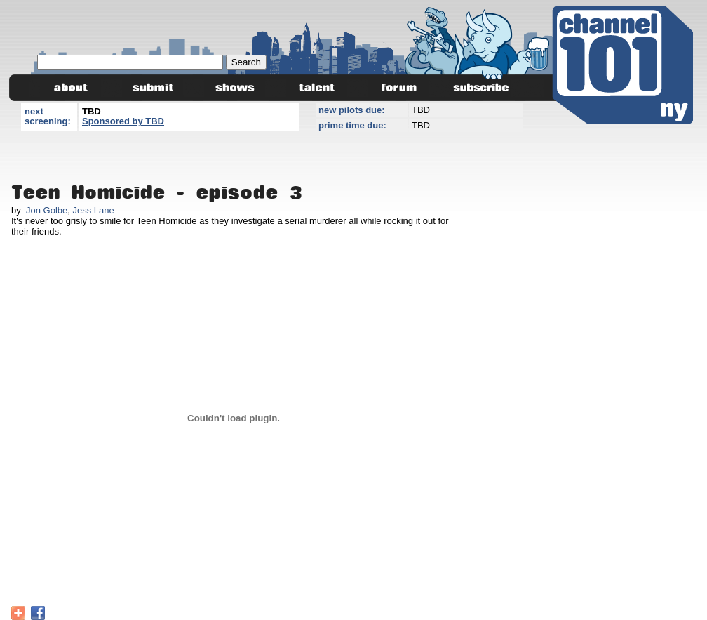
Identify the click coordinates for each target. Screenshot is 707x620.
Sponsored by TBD (123, 121)
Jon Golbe (46, 210)
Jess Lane (93, 210)
